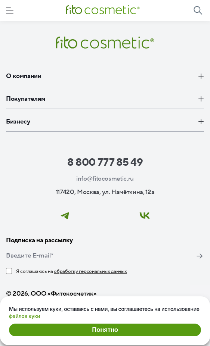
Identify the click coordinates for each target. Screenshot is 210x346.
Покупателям (105, 99)
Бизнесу (105, 121)
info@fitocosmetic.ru (105, 179)
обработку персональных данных (90, 271)
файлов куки (24, 316)
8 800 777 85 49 (105, 162)
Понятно (105, 329)
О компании (105, 76)
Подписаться (199, 256)
